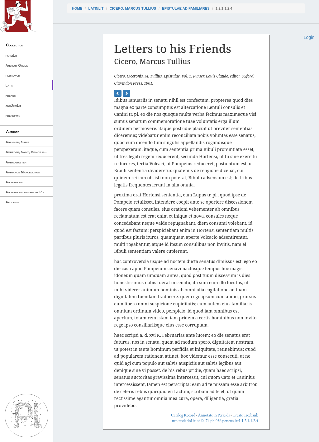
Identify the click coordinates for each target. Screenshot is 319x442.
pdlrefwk (13, 115)
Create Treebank (245, 415)
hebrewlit (13, 75)
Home (77, 8)
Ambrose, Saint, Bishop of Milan (29, 152)
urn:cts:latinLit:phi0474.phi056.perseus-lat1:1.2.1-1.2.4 (215, 420)
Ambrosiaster (16, 162)
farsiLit (11, 55)
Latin (9, 85)
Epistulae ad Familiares (186, 8)
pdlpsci (11, 95)
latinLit (96, 8)
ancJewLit (13, 105)
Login (309, 37)
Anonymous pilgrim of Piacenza (29, 192)
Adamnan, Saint (17, 142)
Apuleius (12, 202)
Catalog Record (183, 415)
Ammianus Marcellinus (23, 172)
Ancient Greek (17, 65)
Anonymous (14, 182)
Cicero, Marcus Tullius (133, 8)
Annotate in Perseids (214, 415)
